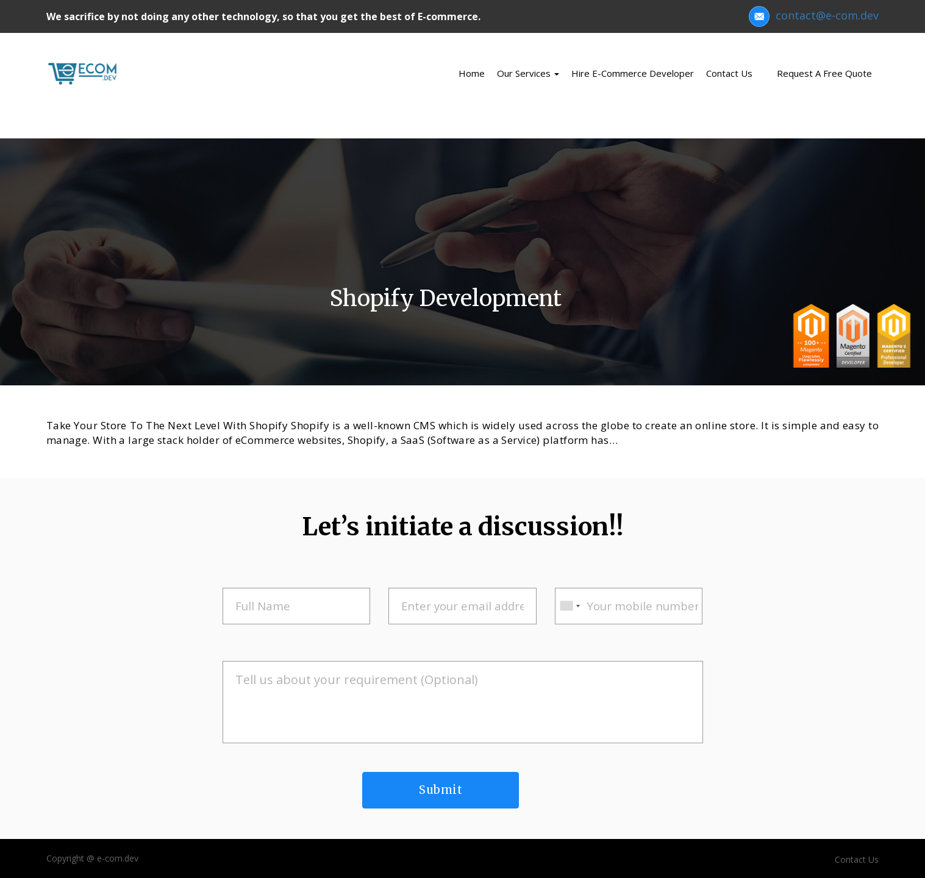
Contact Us (857, 859)
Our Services (528, 73)
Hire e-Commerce (632, 73)
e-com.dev (117, 858)
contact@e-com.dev (814, 15)
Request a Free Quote (824, 73)
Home (472, 73)
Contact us (729, 73)
